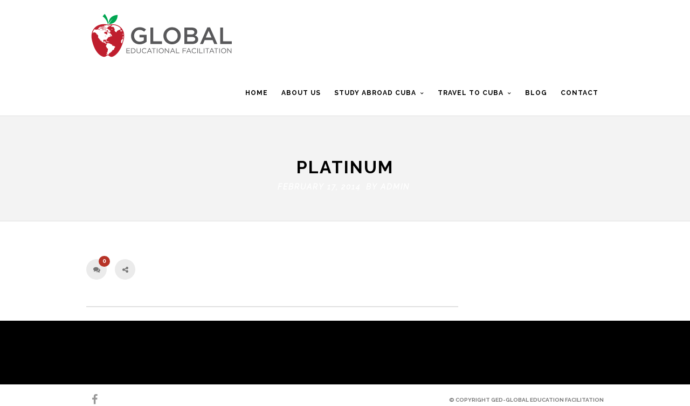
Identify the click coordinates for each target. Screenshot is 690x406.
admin (395, 184)
